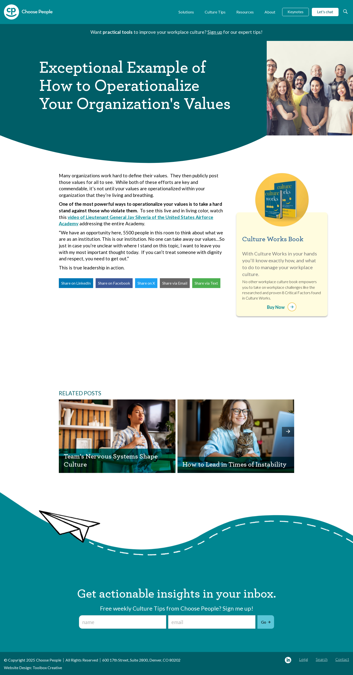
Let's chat (325, 11)
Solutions (186, 12)
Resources (245, 12)
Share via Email (174, 283)
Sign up (214, 32)
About (270, 12)
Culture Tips (215, 12)
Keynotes (295, 11)
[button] (288, 432)
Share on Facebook (114, 283)
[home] (28, 12)
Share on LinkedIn (76, 283)
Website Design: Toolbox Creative (33, 667)
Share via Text (206, 283)
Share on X (146, 283)
